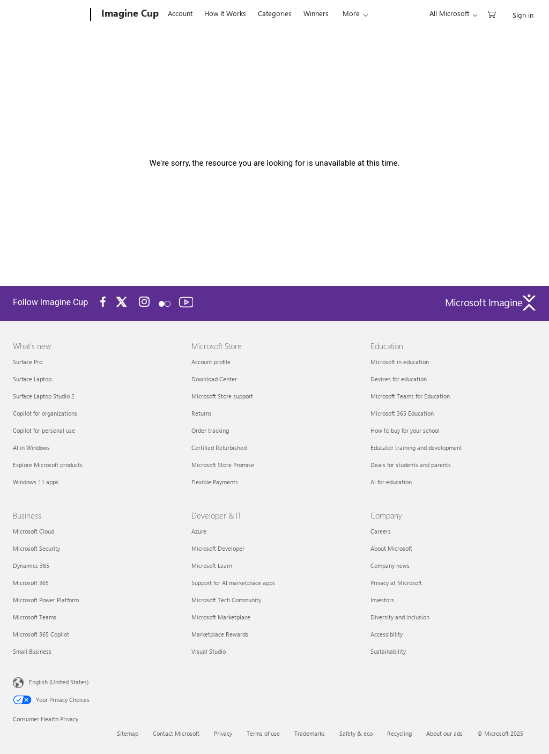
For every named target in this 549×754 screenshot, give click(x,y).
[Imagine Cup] (129, 15)
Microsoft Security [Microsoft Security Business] (36, 548)
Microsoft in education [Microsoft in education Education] (399, 362)
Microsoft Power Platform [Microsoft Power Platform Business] (46, 600)
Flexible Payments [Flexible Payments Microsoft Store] (214, 482)
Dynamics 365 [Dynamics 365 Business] (31, 565)
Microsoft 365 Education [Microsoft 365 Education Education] (402, 413)
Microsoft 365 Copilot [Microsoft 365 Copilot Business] (41, 634)
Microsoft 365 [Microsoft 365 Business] (31, 583)
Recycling (399, 733)
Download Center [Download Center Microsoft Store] (214, 379)
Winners (316, 13)
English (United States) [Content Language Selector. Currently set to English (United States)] (58, 682)
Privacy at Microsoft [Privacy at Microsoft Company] (396, 583)
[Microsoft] (49, 15)
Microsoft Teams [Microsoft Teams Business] (34, 617)
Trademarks (309, 733)
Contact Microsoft (176, 733)
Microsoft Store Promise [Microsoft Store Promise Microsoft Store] (222, 465)
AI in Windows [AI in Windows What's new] (31, 447)
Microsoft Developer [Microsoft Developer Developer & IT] (217, 548)
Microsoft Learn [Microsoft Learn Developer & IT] (211, 565)
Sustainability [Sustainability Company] (388, 651)
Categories (275, 13)
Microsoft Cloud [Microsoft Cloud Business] (33, 531)
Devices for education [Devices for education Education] (398, 379)
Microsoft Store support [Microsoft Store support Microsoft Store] (222, 396)
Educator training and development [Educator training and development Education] (416, 447)
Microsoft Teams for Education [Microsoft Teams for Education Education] (410, 396)
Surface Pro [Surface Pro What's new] (27, 362)
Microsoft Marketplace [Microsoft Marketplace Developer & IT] (220, 617)
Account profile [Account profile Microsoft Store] (211, 362)
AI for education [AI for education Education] (391, 482)
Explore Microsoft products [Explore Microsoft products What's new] (48, 465)
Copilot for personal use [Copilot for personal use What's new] (44, 430)
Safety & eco (356, 733)
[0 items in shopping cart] (491, 13)
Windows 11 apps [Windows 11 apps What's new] (35, 482)
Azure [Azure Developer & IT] (198, 531)
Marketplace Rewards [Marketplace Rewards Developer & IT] (219, 634)
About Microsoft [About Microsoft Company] (391, 548)
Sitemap (127, 733)
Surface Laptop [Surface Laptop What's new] (32, 379)
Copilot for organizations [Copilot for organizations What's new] (45, 413)
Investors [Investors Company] (382, 600)
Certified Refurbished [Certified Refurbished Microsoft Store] (219, 447)
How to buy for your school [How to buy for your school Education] (405, 430)
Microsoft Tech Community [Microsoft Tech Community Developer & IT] (226, 600)
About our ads (444, 733)
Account (180, 13)
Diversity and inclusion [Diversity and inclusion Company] (399, 617)
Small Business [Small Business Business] (32, 651)
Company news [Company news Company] (390, 565)
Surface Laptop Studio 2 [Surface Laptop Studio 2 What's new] (44, 396)
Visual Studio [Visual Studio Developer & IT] (208, 651)
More (351, 13)
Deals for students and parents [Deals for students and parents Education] (410, 465)
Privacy (223, 733)
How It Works (225, 13)
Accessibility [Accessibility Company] (386, 634)
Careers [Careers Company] (380, 531)
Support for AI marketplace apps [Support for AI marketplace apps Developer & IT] (233, 583)
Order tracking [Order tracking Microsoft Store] (210, 430)
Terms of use (263, 733)
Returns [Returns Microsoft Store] (201, 413)
